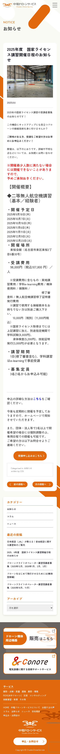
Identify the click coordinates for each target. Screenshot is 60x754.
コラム (10, 516)
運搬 (24, 691)
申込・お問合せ (30, 741)
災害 (26, 695)
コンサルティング (38, 695)
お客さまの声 (48, 707)
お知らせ (28, 468)
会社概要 (36, 711)
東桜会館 (16, 250)
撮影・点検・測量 (11, 691)
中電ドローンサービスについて (25, 707)
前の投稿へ (19, 484)
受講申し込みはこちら (30, 455)
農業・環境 (33, 691)
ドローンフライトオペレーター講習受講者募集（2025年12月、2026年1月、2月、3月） (29, 564)
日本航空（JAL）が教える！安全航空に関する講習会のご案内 (29, 543)
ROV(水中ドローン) (12, 695)
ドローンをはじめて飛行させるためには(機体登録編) (30, 575)
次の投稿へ (40, 484)
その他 (23, 699)
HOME (6, 707)
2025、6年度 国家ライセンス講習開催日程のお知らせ (29, 554)
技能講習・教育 (10, 699)
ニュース (11, 523)
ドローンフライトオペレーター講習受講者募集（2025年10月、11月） (29, 586)
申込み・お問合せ (11, 715)
